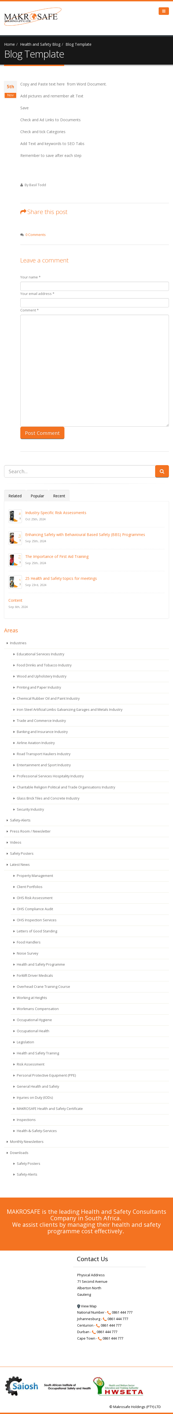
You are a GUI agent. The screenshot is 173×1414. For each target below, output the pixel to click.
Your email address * (37, 293)
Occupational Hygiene (34, 1020)
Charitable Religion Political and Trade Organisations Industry (65, 787)
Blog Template (79, 44)
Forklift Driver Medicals (34, 975)
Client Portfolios (29, 886)
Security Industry (30, 809)
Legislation (25, 1042)
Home (9, 44)
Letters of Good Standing (36, 931)
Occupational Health (32, 1031)
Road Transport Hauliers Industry (43, 754)
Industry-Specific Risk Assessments (55, 512)
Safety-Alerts (20, 820)
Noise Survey (27, 953)
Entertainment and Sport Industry (43, 765)
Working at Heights (31, 997)
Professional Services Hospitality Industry (50, 776)
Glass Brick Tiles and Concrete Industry (47, 798)
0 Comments (35, 234)
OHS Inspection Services (36, 920)
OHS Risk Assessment (34, 898)
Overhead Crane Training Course (43, 986)
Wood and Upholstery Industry (41, 676)
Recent (59, 495)
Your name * (30, 277)
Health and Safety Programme (40, 964)
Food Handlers (28, 942)
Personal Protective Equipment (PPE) (46, 1075)
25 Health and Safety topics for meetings (61, 578)
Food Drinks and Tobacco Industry (43, 665)
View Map (87, 1306)
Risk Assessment (30, 1064)
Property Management (34, 875)
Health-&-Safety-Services (36, 1131)
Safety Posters (21, 853)
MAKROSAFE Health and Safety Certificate (49, 1108)
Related (15, 495)
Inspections (26, 1119)
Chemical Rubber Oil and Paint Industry (48, 698)
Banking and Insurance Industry (42, 731)
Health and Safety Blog (40, 44)
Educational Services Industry (40, 654)
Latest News (19, 864)
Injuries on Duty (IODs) (34, 1097)
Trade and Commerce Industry (41, 720)
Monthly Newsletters (26, 1141)
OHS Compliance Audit (34, 909)
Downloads (18, 1152)
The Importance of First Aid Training (57, 556)
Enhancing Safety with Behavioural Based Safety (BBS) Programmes (85, 534)
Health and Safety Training (37, 1053)
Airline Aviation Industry (35, 743)
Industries (18, 643)
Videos (15, 842)
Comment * (29, 310)
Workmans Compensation (37, 1009)
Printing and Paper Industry (38, 687)
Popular (37, 495)
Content (15, 600)
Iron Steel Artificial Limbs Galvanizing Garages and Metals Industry (69, 709)
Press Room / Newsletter (30, 831)
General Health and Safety (37, 1086)
